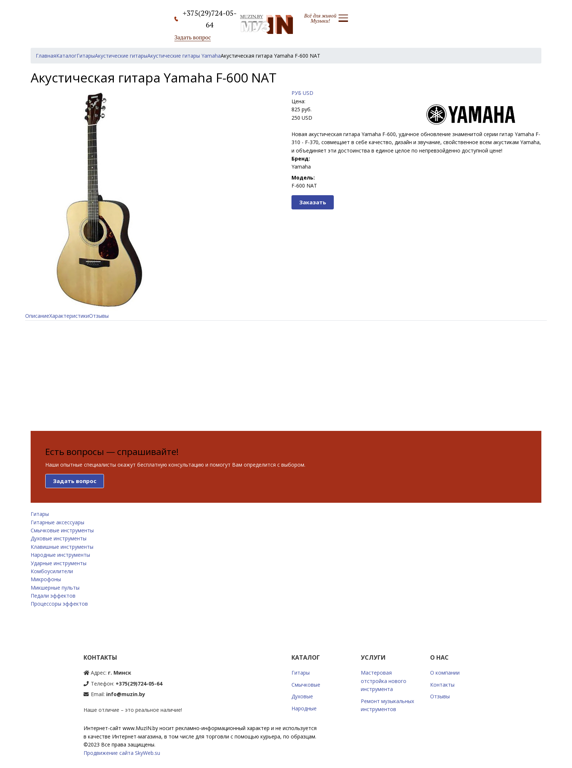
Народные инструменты (60, 554)
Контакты (442, 684)
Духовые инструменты (58, 538)
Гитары (40, 513)
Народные (304, 708)
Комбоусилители (52, 571)
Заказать (312, 202)
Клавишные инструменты (62, 546)
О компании (445, 672)
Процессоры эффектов (59, 603)
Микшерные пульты (55, 587)
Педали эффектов (53, 595)
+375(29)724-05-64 (139, 683)
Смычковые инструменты (62, 530)
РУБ (296, 92)
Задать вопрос (192, 37)
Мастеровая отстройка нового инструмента (383, 680)
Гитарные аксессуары (57, 522)
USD (308, 92)
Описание (37, 315)
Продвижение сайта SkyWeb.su (122, 752)
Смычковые (305, 684)
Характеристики (69, 315)
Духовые (302, 696)
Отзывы (99, 315)
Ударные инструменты (58, 563)
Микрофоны (46, 579)
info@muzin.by (125, 694)
